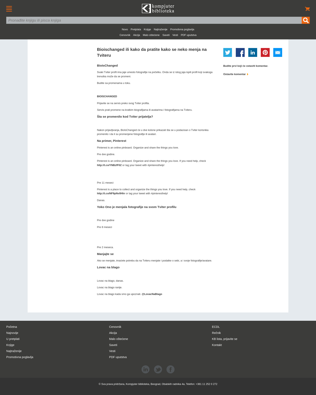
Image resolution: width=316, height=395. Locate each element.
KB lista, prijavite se (224, 339)
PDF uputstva (188, 35)
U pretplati (13, 339)
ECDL (216, 326)
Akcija (136, 35)
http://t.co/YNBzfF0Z (109, 165)
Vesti (175, 35)
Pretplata (136, 29)
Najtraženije (160, 29)
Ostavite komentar (235, 74)
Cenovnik (125, 35)
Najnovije (12, 332)
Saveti (166, 35)
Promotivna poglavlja (182, 29)
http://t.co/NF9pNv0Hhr (111, 193)
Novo (125, 29)
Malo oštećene (151, 35)
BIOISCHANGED (107, 96)
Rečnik (216, 332)
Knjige (147, 29)
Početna (11, 326)
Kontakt (217, 345)
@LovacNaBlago (152, 294)
